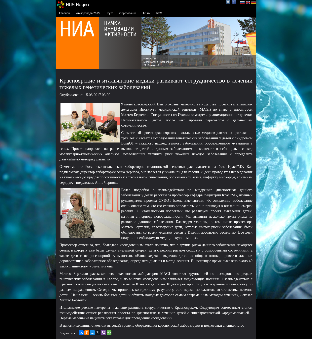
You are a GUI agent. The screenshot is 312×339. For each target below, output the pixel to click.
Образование (128, 13)
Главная (64, 13)
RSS (159, 13)
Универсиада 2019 (87, 13)
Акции (146, 13)
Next (251, 43)
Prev (146, 43)
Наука (109, 13)
